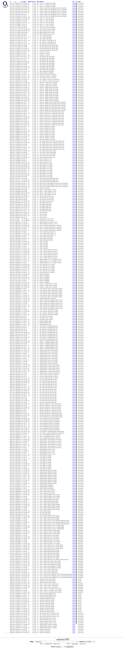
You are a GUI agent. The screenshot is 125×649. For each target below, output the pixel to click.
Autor (79, 1)
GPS (73, 1)
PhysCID (30, 1)
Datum (33, 1)
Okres (38, 1)
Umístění (42, 1)
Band (24, 1)
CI (15, 1)
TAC (22, 1)
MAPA (73, 3)
